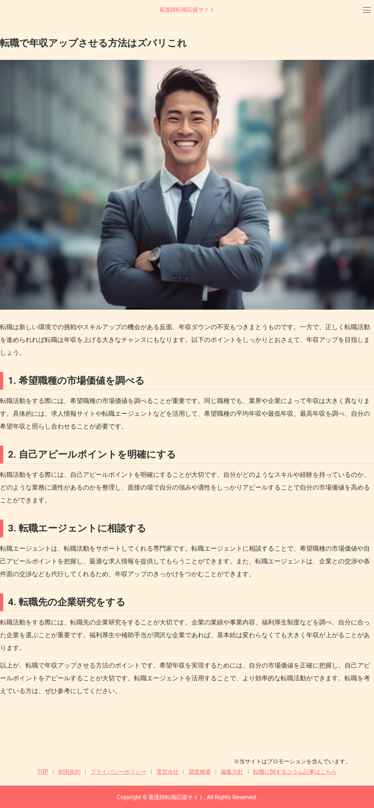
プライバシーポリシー (118, 771)
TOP (42, 771)
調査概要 (200, 771)
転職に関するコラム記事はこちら (295, 771)
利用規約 (69, 771)
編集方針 (232, 771)
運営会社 (167, 771)
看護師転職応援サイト (187, 9)
